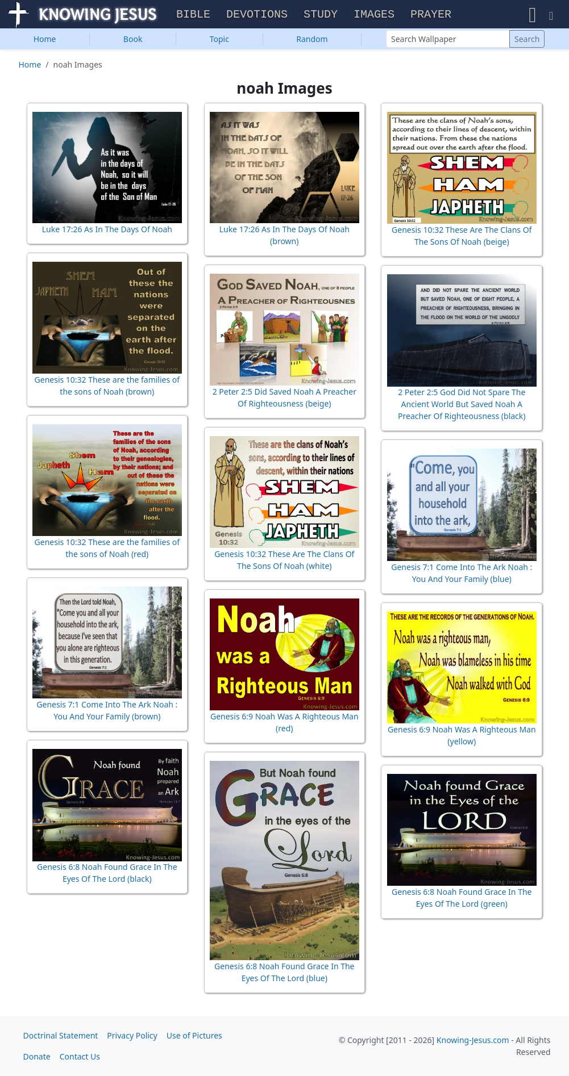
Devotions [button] (257, 15)
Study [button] (321, 15)
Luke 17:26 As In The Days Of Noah (107, 229)
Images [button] (374, 15)
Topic (219, 40)
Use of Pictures (194, 1035)
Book (133, 40)
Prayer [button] (430, 15)
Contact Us (80, 1056)
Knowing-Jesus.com (473, 1040)
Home (45, 40)
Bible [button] (193, 15)
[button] (533, 15)
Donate (37, 1056)
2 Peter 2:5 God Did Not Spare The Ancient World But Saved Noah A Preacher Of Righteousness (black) (461, 405)
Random (311, 40)
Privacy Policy (132, 1035)
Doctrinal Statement (60, 1035)
